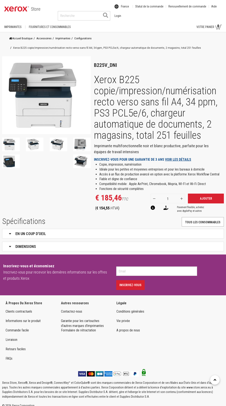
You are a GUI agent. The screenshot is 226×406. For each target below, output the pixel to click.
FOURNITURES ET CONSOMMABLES (50, 23)
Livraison (11, 336)
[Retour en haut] (215, 380)
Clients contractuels (19, 307)
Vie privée (123, 317)
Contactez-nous (71, 307)
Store (35, 9)
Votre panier (209, 23)
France (125, 9)
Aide (214, 9)
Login (185, 23)
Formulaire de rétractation (78, 326)
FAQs (9, 354)
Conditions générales (130, 307)
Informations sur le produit (23, 317)
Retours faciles (16, 345)
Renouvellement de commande (187, 9)
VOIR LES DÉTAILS (178, 155)
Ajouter (206, 194)
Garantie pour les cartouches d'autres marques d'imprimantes (82, 319)
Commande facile (17, 326)
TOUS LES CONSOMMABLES (202, 218)
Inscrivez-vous (130, 281)
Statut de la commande (149, 9)
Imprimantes (13, 23)
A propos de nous (128, 326)
